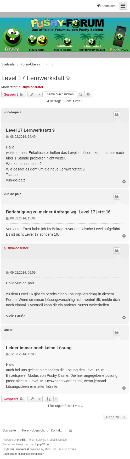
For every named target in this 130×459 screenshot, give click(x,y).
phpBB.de (43, 444)
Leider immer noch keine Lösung (39, 348)
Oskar (8, 330)
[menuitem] (10, 454)
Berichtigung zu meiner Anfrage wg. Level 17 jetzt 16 (58, 212)
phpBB (21, 439)
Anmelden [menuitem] (106, 6)
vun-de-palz (12, 112)
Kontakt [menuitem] (56, 430)
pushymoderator (31, 87)
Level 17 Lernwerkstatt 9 (35, 77)
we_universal (19, 449)
